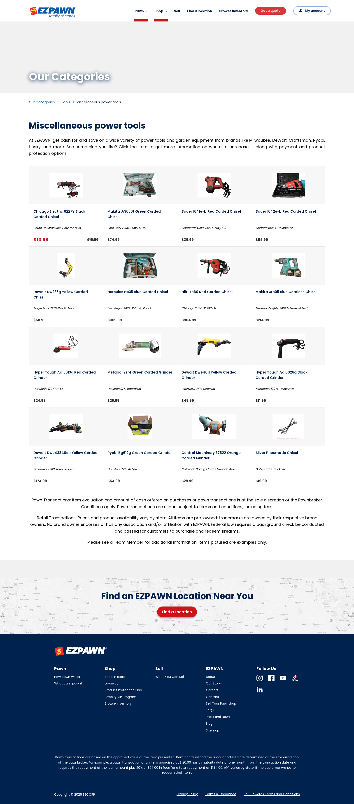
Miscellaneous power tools (99, 102)
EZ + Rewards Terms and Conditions (272, 794)
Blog (209, 723)
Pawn (139, 11)
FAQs (210, 710)
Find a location (199, 11)
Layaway (111, 683)
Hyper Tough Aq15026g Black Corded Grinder (281, 375)
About (210, 677)
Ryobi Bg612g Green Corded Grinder (139, 452)
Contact (212, 697)
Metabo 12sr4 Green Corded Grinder (139, 372)
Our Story (213, 683)
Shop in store (115, 677)
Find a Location (177, 612)
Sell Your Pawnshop (221, 703)
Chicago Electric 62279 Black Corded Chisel (59, 214)
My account (315, 10)
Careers (212, 690)
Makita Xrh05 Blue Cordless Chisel (286, 291)
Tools (65, 102)
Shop (159, 11)
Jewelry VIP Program (120, 697)
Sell (177, 11)
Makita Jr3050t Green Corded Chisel (134, 214)
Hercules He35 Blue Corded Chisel (137, 291)
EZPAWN (37, 18)
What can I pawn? (68, 683)
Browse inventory (233, 11)
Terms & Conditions (220, 794)
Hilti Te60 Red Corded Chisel (207, 291)
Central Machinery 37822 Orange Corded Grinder (211, 455)
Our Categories (42, 102)
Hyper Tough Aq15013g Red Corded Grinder (64, 375)
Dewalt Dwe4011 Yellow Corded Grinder (209, 375)
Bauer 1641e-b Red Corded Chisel (211, 211)
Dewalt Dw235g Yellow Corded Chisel (60, 294)
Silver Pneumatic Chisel (277, 452)
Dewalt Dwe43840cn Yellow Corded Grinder (65, 455)
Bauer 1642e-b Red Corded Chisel (286, 211)
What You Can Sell (169, 677)
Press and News (218, 717)
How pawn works (67, 677)
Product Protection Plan (123, 690)
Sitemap (212, 730)
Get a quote (271, 10)
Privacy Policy (187, 794)
